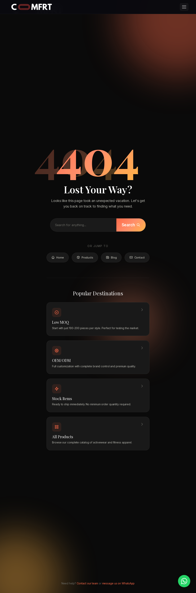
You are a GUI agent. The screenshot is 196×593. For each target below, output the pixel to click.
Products (85, 260)
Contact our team (87, 583)
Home (57, 260)
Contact (137, 260)
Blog (111, 260)
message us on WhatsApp (118, 583)
